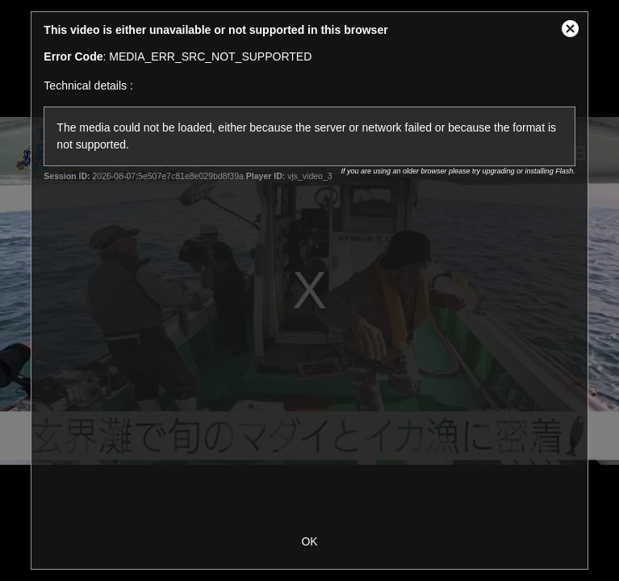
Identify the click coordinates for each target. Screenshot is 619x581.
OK (309, 541)
